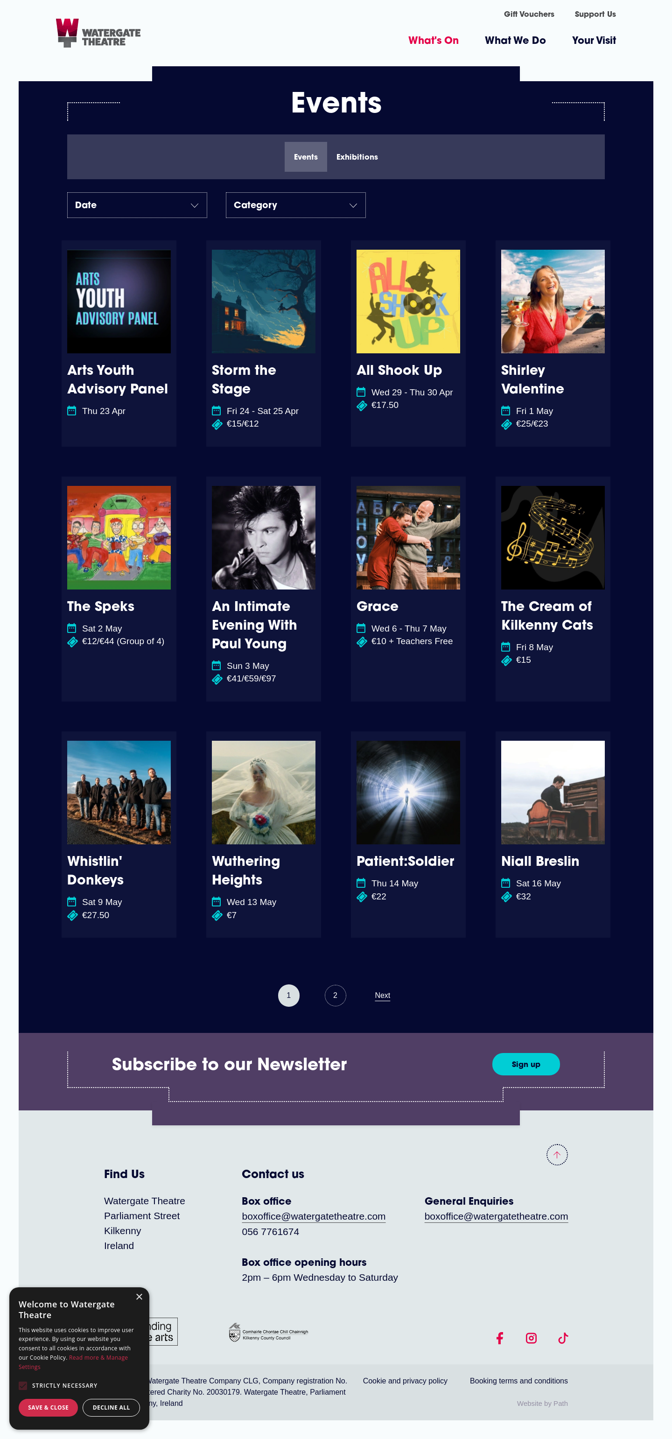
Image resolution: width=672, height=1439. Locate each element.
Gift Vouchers (529, 14)
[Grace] (408, 538)
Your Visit (594, 40)
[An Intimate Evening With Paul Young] (263, 538)
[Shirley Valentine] (553, 301)
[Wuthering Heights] (263, 792)
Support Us (595, 14)
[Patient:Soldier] (408, 792)
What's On (433, 40)
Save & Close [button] (48, 1407)
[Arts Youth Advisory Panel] (119, 301)
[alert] (79, 1358)
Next (382, 995)
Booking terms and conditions (519, 1381)
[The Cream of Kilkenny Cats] (553, 538)
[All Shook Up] (408, 301)
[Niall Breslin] (553, 792)
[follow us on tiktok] (563, 1337)
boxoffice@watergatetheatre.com (313, 1216)
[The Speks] (119, 538)
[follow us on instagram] (531, 1337)
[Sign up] (526, 1064)
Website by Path (542, 1403)
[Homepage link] (98, 32)
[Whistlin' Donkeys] (119, 792)
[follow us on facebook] (499, 1337)
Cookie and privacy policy (405, 1381)
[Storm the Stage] (263, 301)
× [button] (138, 1297)
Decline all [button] (111, 1407)
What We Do (515, 40)
